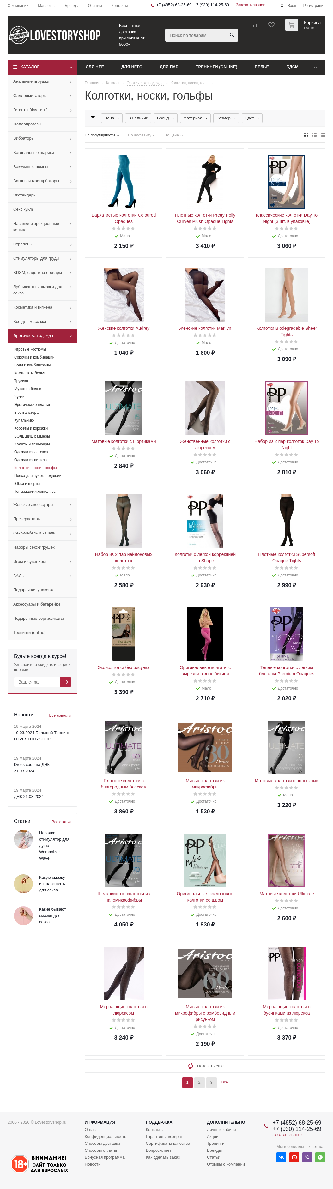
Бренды (214, 1150)
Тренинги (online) (217, 66)
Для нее (95, 66)
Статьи (213, 1157)
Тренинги (215, 1143)
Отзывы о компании (226, 1164)
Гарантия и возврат (164, 1136)
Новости (92, 1164)
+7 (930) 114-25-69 (211, 5)
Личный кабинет (222, 1129)
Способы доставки (102, 1143)
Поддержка (159, 1122)
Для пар (169, 66)
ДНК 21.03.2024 (29, 796)
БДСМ (292, 66)
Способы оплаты (101, 1150)
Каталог (30, 66)
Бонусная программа (105, 1157)
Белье (262, 66)
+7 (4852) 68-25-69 (174, 5)
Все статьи (61, 822)
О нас (90, 1129)
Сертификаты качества (168, 1143)
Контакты (154, 1129)
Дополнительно (226, 1122)
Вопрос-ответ (158, 1150)
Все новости (60, 715)
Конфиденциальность (105, 1136)
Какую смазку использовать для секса (52, 883)
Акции (212, 1136)
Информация (100, 1122)
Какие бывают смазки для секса (52, 915)
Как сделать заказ (163, 1157)
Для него (131, 66)
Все (224, 1082)
